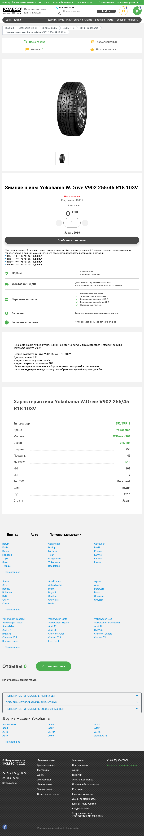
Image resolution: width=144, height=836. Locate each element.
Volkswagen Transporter (107, 623)
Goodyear (99, 545)
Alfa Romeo (54, 582)
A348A (51, 733)
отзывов (73, 206)
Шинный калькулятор (84, 804)
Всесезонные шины (48, 794)
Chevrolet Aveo (56, 635)
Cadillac (52, 597)
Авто (34, 536)
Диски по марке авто (84, 799)
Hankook (7, 556)
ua (140, 2)
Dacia (51, 604)
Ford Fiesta (54, 642)
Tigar (51, 556)
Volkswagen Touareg (13, 620)
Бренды (13, 536)
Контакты (132, 21)
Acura (5, 582)
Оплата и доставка (94, 21)
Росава (98, 552)
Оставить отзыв (53, 667)
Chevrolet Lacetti (103, 635)
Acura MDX (8, 627)
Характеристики (107, 43)
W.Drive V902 (121, 437)
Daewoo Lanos (10, 642)
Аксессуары (44, 780)
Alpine (97, 582)
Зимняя (125, 444)
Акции (75, 770)
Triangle (6, 567)
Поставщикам (80, 765)
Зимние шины (44, 789)
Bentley (6, 590)
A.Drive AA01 (9, 725)
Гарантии (77, 775)
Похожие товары (106, 50)
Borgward (99, 590)
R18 (127, 463)
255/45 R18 (123, 424)
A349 (5, 736)
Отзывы (37, 50)
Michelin (52, 552)
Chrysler (98, 601)
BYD (4, 597)
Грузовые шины (46, 765)
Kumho (98, 556)
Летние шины (44, 784)
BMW (51, 590)
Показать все (12, 573)
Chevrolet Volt (9, 638)
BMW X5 (98, 631)
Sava (5, 563)
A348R (97, 733)
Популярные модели (65, 536)
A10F (97, 729)
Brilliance (7, 593)
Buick (97, 593)
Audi (96, 586)
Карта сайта (72, 828)
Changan (99, 597)
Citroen (6, 604)
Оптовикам (78, 760)
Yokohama (123, 431)
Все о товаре (37, 43)
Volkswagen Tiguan (58, 623)
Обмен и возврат (116, 21)
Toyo (5, 559)
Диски (17, 21)
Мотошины (43, 770)
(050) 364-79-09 (66, 7)
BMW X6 (6, 635)
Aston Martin (55, 586)
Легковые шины (46, 760)
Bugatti (52, 593)
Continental (54, 545)
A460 (51, 736)
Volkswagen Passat (12, 623)
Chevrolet (53, 601)
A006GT (52, 725)
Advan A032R (101, 736)
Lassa (97, 563)
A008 (97, 725)
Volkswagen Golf (103, 620)
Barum (5, 545)
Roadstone (54, 567)
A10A (5, 729)
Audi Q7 (6, 631)
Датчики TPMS (56, 21)
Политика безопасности (85, 784)
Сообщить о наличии (72, 241)
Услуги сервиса (74, 21)
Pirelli (97, 548)
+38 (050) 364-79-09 (117, 760)
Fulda (5, 548)
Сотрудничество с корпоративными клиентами (87, 814)
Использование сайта (49, 828)
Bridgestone (54, 559)
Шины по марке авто (83, 794)
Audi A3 (52, 627)
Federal (98, 559)
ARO (4, 586)
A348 (5, 733)
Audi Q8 (52, 631)
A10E (51, 729)
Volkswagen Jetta (57, 620)
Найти (106, 13)
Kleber (5, 552)
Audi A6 (98, 627)
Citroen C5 (99, 638)
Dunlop (52, 548)
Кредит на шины (81, 808)
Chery (5, 601)
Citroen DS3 (54, 638)
